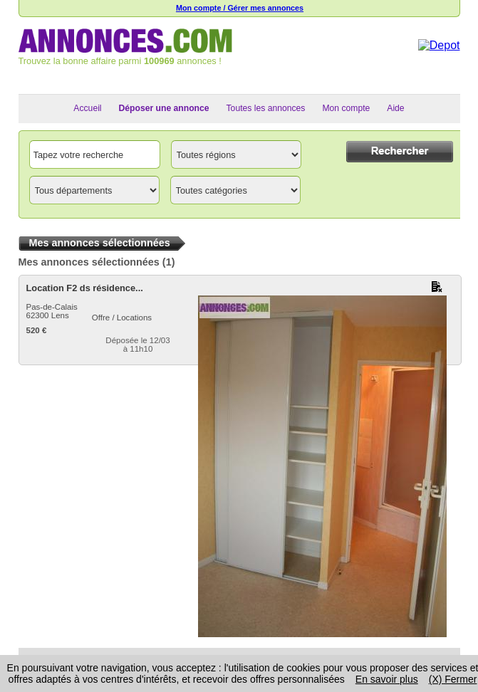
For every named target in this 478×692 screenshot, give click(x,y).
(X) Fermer (453, 679)
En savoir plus (386, 679)
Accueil (87, 108)
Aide (395, 108)
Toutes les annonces (266, 108)
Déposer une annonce (164, 108)
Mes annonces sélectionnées (89, 262)
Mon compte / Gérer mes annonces (239, 8)
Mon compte (346, 108)
